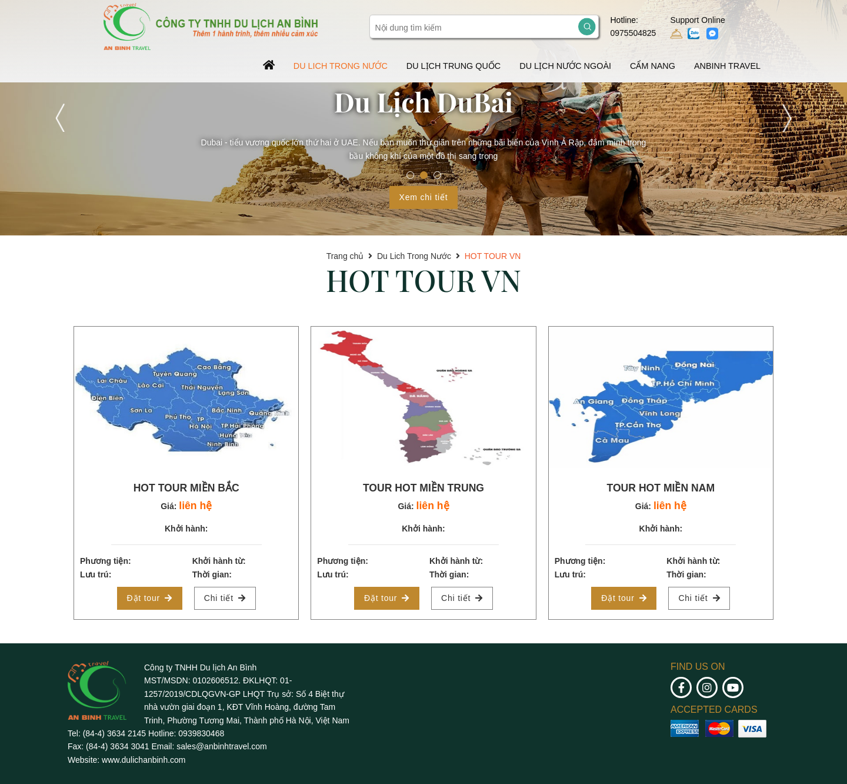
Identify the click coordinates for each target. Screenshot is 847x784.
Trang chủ (345, 256)
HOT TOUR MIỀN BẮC (186, 488)
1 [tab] (410, 175)
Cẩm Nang (652, 66)
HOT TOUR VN (493, 256)
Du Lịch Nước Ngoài (565, 66)
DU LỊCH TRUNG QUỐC (453, 66)
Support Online (697, 27)
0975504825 (633, 33)
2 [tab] (424, 175)
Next (786, 118)
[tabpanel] (423, 117)
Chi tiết (225, 598)
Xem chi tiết (423, 197)
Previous (61, 118)
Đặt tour (149, 598)
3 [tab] (437, 175)
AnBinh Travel (727, 66)
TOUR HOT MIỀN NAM (660, 488)
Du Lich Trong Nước (341, 66)
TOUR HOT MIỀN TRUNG (423, 488)
